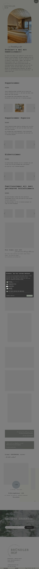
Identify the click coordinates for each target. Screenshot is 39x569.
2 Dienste (11, 282)
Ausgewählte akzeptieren (10, 295)
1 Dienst (10, 289)
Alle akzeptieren (29, 295)
